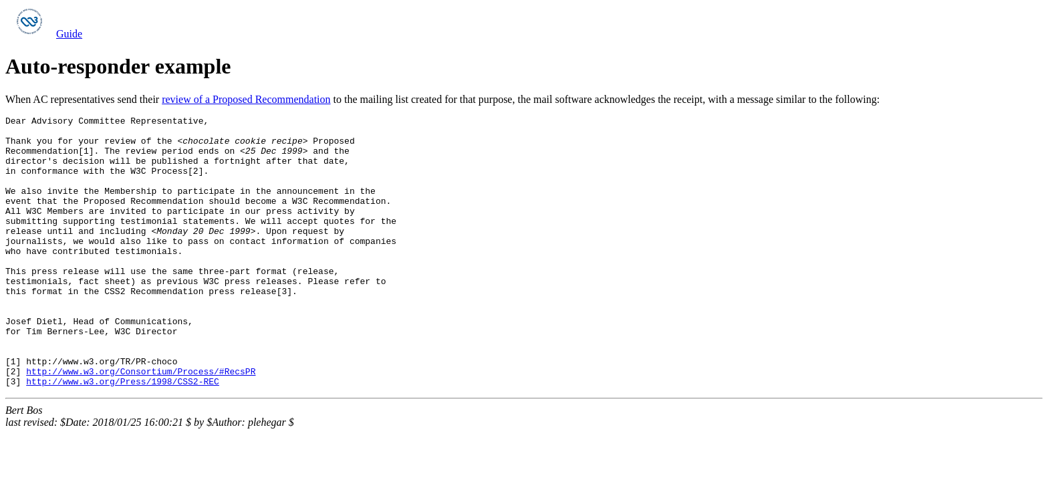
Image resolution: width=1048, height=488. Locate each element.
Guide (69, 33)
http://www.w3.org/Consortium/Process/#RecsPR (140, 423)
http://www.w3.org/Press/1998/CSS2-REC (122, 435)
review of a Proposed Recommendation (246, 99)
